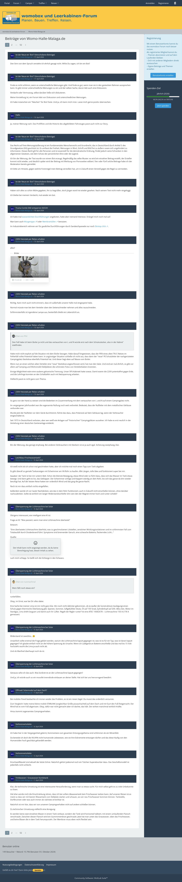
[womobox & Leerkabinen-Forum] (91, 17)
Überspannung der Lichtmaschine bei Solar (34, 506)
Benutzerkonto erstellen (163, 75)
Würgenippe (29, 221)
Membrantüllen (49, 221)
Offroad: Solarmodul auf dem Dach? (31, 690)
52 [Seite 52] (21, 45)
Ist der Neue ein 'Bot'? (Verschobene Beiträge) (35, 54)
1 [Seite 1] (7, 45)
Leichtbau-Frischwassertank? (28, 457)
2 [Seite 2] (11, 45)
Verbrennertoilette (23, 724)
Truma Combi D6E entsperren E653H (32, 208)
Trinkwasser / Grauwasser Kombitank (32, 777)
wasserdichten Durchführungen (35, 216)
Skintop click (100, 226)
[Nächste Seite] (25, 45)
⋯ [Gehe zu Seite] (16, 45)
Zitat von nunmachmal (26, 581)
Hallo (18, 115)
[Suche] (175, 3)
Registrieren (163, 3)
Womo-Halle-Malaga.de (24, 57)
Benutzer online (11, 846)
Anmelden (150, 3)
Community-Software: (91, 878)
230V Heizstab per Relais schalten (30, 239)
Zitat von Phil (21, 336)
